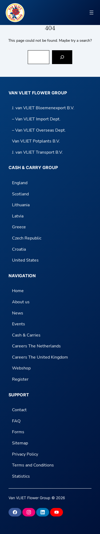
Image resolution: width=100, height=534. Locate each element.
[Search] (62, 57)
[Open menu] (91, 12)
